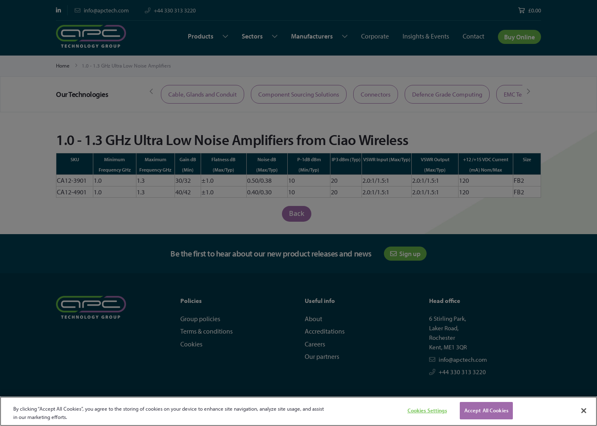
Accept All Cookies (486, 410)
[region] (298, 411)
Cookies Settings (427, 410)
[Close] (584, 411)
